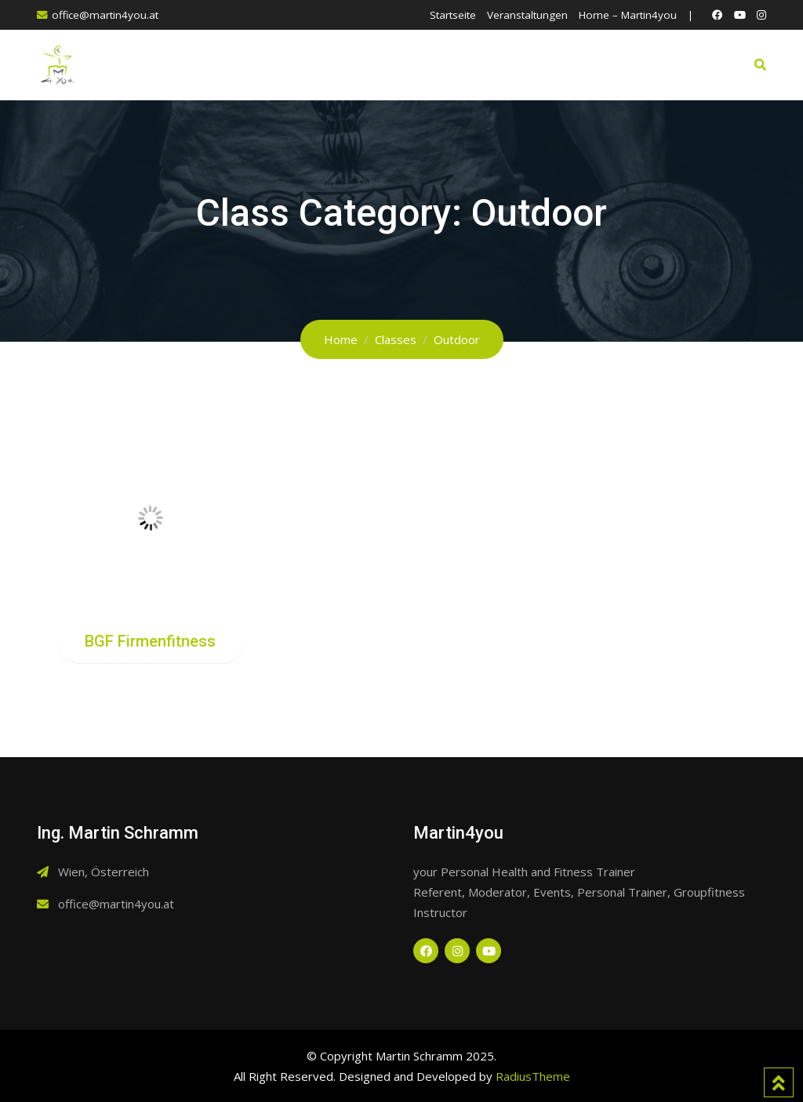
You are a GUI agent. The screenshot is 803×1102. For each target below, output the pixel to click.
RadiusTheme (533, 1076)
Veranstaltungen (527, 15)
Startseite (453, 15)
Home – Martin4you (628, 15)
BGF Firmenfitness (150, 641)
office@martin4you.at (105, 15)
